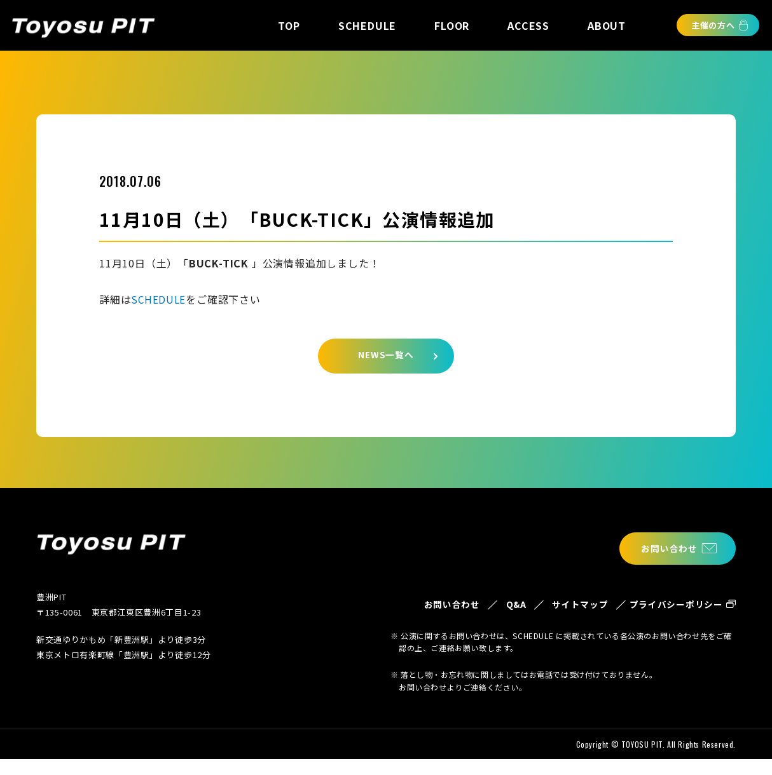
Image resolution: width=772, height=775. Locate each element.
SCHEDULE (367, 25)
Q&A (491, 605)
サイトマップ (562, 612)
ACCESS (528, 25)
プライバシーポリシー (671, 612)
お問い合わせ (663, 548)
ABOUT (607, 25)
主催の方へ (713, 25)
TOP (289, 25)
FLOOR (451, 25)
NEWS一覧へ (385, 358)
